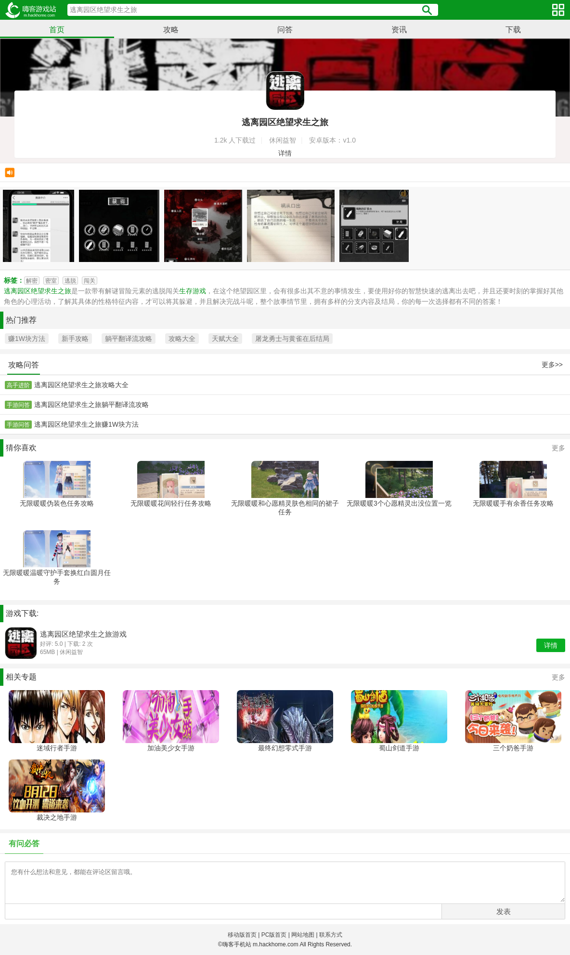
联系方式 (330, 934)
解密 (32, 280)
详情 (285, 153)
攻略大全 (181, 338)
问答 (285, 30)
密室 (51, 280)
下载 (513, 30)
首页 (57, 30)
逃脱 (70, 280)
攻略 (171, 30)
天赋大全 (225, 338)
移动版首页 (242, 934)
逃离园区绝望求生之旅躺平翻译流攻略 (91, 404)
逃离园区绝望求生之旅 (37, 291)
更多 (558, 448)
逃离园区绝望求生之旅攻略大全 (81, 385)
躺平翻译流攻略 (128, 338)
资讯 (399, 30)
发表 (503, 911)
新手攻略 (75, 338)
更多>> (552, 364)
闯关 (89, 280)
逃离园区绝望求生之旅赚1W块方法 (86, 424)
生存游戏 (192, 291)
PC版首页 (274, 934)
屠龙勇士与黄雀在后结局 (292, 338)
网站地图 (302, 934)
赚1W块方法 (26, 338)
